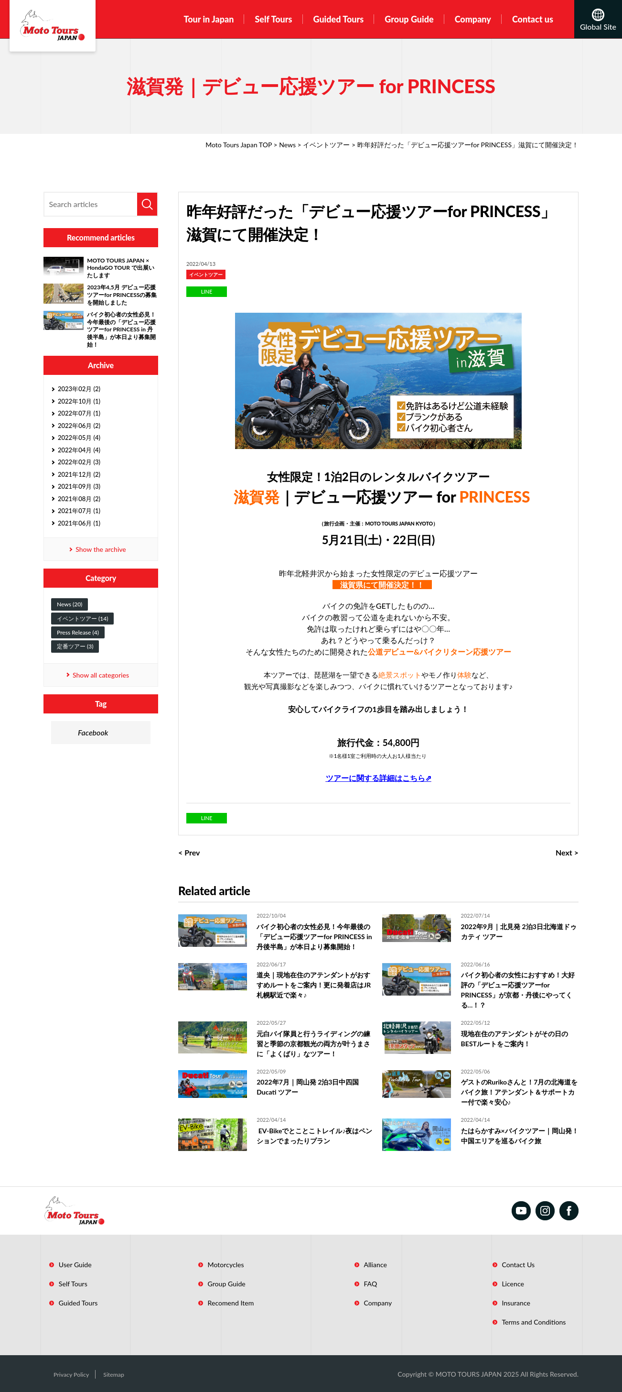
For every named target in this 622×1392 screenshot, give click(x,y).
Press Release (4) (78, 632)
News (287, 145)
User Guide (69, 1264)
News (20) (69, 604)
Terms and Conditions (505, 1321)
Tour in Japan (208, 19)
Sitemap (110, 1374)
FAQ (348, 1283)
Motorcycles (212, 1264)
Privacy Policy (63, 1374)
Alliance (353, 1264)
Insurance (486, 1302)
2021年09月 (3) (79, 486)
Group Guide (409, 19)
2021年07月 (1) (79, 511)
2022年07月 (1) (79, 413)
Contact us (532, 19)
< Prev (189, 852)
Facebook (93, 732)
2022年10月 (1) (79, 401)
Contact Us (488, 1264)
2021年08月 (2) (79, 499)
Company (473, 19)
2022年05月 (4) (79, 437)
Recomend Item (217, 1302)
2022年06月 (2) (79, 425)
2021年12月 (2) (79, 474)
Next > (567, 852)
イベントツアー (326, 145)
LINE (207, 291)
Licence (482, 1283)
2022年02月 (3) (79, 462)
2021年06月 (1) (79, 523)
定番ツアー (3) (75, 646)
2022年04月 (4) (79, 450)
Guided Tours (338, 19)
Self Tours (273, 19)
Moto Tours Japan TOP (238, 145)
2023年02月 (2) (79, 389)
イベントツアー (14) (82, 618)
